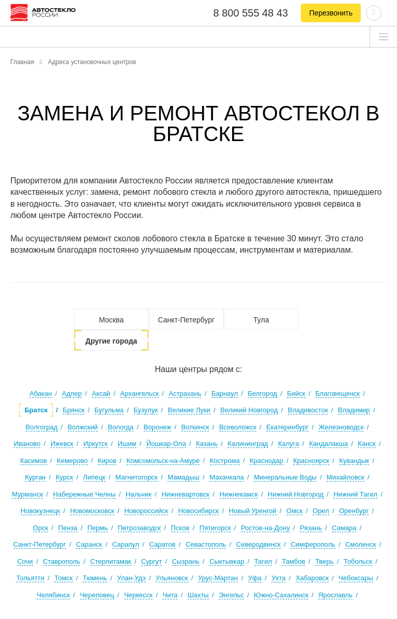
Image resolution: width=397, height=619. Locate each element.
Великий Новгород (249, 410)
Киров (107, 461)
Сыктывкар (226, 561)
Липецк (94, 477)
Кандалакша (328, 443)
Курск (64, 477)
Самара (344, 528)
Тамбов (293, 561)
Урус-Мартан (218, 578)
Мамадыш (183, 477)
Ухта (278, 578)
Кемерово (72, 461)
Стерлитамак (110, 561)
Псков (180, 528)
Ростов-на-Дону (265, 528)
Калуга (288, 443)
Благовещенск (337, 393)
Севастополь (206, 544)
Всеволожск (237, 427)
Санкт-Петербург (186, 320)
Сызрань (186, 561)
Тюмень (95, 578)
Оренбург (354, 511)
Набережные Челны (84, 494)
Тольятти (30, 578)
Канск (366, 443)
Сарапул (125, 544)
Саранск (89, 544)
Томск (63, 578)
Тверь (324, 561)
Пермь (97, 528)
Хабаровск (312, 578)
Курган (35, 477)
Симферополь (313, 544)
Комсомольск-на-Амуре (163, 461)
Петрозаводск (139, 528)
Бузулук (146, 410)
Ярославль (335, 595)
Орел (321, 511)
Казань (207, 443)
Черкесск (138, 595)
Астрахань (185, 393)
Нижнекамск (239, 494)
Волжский (83, 427)
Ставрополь (61, 561)
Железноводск (340, 427)
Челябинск (53, 595)
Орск (41, 528)
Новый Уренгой (253, 511)
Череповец (97, 595)
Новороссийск (146, 511)
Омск (294, 511)
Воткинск (195, 427)
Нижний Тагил (355, 494)
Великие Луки (189, 410)
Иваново (26, 443)
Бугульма (109, 410)
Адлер (72, 393)
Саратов (162, 544)
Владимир (354, 410)
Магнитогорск (136, 477)
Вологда (121, 427)
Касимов (33, 461)
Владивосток (308, 410)
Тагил (263, 561)
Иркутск (95, 443)
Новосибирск (198, 511)
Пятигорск (215, 528)
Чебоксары (356, 578)
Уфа (255, 578)
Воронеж (157, 427)
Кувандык (354, 461)
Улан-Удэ (131, 578)
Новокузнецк (40, 511)
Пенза (68, 528)
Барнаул (224, 393)
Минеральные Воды (285, 477)
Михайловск (345, 477)
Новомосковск (92, 511)
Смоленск (360, 544)
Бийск (296, 393)
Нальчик (138, 494)
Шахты (198, 595)
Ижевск (62, 443)
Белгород (262, 393)
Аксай (101, 393)
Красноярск (311, 461)
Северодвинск (258, 544)
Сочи (25, 561)
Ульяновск (172, 578)
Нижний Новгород (296, 494)
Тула (261, 320)
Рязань (311, 528)
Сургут (151, 561)
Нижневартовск (185, 494)
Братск (35, 410)
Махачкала (226, 477)
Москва (111, 320)
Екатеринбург (287, 427)
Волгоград (42, 427)
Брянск (73, 410)
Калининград (247, 443)
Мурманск (27, 494)
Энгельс (231, 595)
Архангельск (139, 393)
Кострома (225, 461)
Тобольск (358, 561)
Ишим (127, 443)
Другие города (111, 341)
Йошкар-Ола (166, 443)
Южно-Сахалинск (281, 595)
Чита (169, 595)
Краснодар (266, 461)
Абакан (40, 393)
